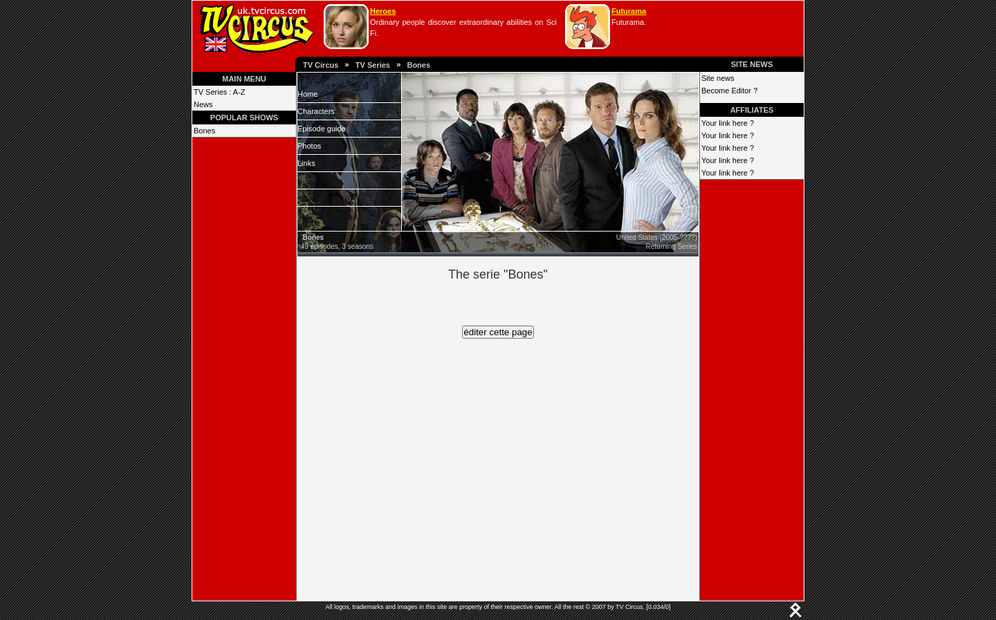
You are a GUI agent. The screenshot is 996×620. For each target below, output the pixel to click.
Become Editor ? (729, 90)
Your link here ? (727, 123)
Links (306, 163)
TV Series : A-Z (220, 92)
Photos (309, 146)
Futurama (628, 11)
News (203, 104)
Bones (418, 65)
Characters (316, 111)
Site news (718, 78)
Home (307, 94)
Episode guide (321, 128)
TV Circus (320, 65)
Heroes (383, 11)
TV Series (373, 65)
